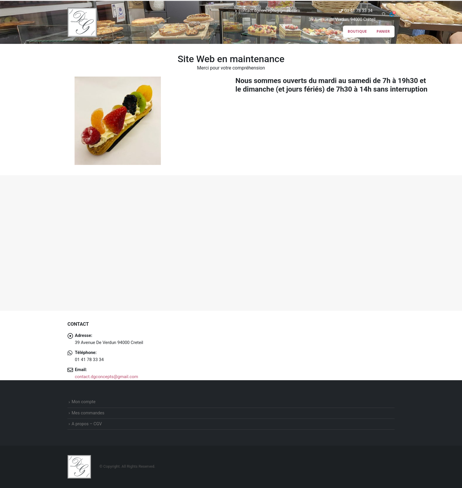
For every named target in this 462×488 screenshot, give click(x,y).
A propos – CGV (87, 423)
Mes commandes (88, 413)
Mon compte (83, 401)
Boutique (357, 31)
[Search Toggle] (383, 14)
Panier (383, 31)
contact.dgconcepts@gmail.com (267, 10)
